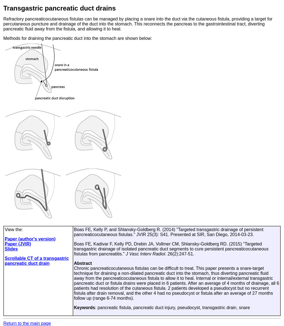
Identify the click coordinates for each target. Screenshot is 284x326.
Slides (11, 249)
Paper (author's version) (30, 239)
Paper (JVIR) (18, 244)
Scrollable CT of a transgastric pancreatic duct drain (37, 261)
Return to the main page (27, 323)
